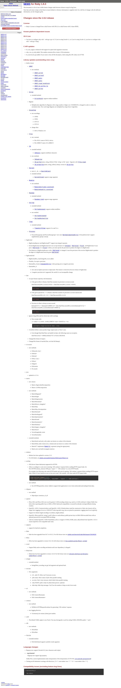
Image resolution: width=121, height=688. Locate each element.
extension (3, 58)
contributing (3, 52)
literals (2, 92)
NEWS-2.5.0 (4, 47)
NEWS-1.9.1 (4, 36)
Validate (3, 682)
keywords (3, 61)
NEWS (2, 73)
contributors (3, 53)
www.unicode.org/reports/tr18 (83, 658)
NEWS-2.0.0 (4, 40)
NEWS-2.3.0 (4, 44)
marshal (2, 64)
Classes (10, 5)
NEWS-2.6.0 (4, 49)
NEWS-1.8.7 (4, 34)
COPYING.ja (4, 70)
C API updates (4, 21)
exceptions (3, 90)
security (2, 78)
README (3, 76)
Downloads (13, 1)
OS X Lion (3, 19)
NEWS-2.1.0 (4, 41)
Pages (5, 5)
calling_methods (4, 86)
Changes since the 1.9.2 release (8, 15)
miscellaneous (4, 95)
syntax (2, 83)
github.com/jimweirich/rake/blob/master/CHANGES (82, 534)
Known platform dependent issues (9, 18)
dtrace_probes (4, 55)
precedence (3, 98)
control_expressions (5, 89)
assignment (3, 84)
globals (2, 59)
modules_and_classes (6, 96)
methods (3, 93)
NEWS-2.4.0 (4, 46)
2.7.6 (6, 1)
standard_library (4, 81)
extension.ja (3, 56)
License (2, 16)
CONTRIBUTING (5, 67)
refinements (3, 99)
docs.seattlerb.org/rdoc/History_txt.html (76, 541)
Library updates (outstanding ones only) (10, 22)
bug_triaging (3, 50)
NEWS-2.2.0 (4, 43)
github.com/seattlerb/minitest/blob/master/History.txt (54, 458)
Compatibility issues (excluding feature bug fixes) (12, 25)
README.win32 (4, 77)
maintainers (3, 62)
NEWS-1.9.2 (4, 37)
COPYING (3, 68)
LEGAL (2, 71)
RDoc (8, 683)
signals (2, 80)
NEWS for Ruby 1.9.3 (6, 14)
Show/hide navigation (11, 28)
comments (3, 87)
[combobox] (11, 7)
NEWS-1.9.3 (4, 39)
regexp (2, 65)
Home (2, 1)
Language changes (5, 24)
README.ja (3, 74)
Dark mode (21, 1)
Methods (15, 5)
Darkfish (7, 685)
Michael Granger (15, 685)
